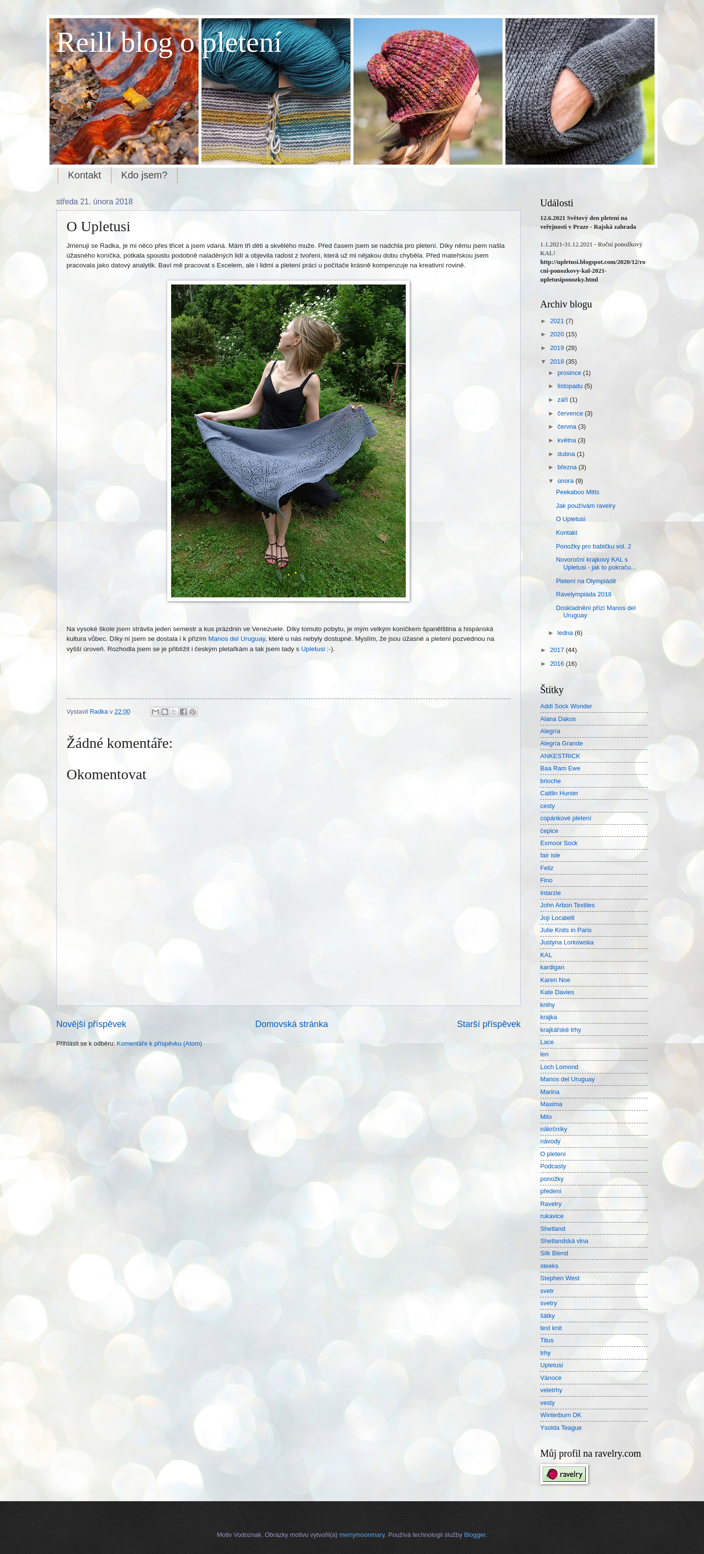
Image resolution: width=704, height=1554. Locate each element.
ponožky (552, 1178)
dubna (566, 454)
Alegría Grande (561, 743)
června (567, 426)
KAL (546, 955)
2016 (558, 663)
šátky (547, 1315)
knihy (547, 1004)
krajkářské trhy (560, 1029)
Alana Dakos (558, 718)
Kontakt (84, 175)
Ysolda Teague (561, 1427)
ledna (565, 632)
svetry (548, 1303)
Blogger (474, 1534)
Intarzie (550, 893)
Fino (546, 880)
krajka (548, 1017)
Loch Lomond (559, 1067)
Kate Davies (557, 992)
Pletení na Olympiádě (586, 581)
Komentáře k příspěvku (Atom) (159, 1043)
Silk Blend (554, 1253)
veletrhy (551, 1390)
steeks (549, 1265)
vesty (547, 1402)
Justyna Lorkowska (567, 942)
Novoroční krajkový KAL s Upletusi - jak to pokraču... (596, 563)
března (567, 467)
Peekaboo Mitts (577, 492)
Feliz (546, 868)
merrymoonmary (362, 1534)
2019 (558, 347)
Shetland (552, 1228)
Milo (546, 1116)
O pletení (553, 1154)
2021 (558, 321)
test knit (551, 1328)
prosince (570, 372)
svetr (547, 1290)
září (563, 399)
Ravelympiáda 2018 (584, 594)
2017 (558, 650)
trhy (545, 1353)
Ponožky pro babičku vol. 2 (593, 546)
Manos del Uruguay (236, 638)
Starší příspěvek (489, 1024)
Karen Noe (555, 980)
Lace (547, 1042)
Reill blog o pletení (169, 42)
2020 (558, 334)
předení (551, 1191)
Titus (546, 1340)
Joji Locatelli (557, 917)
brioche (550, 781)
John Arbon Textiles (567, 905)
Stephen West (560, 1278)
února (566, 480)
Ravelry (551, 1203)
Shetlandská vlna (564, 1241)
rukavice (552, 1216)
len (544, 1054)
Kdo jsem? (144, 175)
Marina (549, 1091)
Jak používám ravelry (586, 505)
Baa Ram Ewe (560, 768)
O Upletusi (570, 519)
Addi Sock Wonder (566, 706)
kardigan (552, 967)
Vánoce (551, 1377)
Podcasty (553, 1166)
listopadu (570, 386)
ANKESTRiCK (560, 756)
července (571, 413)
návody (550, 1141)
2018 (558, 361)
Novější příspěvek (91, 1024)
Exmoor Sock (559, 843)
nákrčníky (553, 1129)
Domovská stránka (291, 1024)
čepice (549, 830)
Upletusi (313, 649)
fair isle (550, 855)
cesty (547, 806)
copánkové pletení (566, 818)
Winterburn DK (560, 1415)
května (567, 440)
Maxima (551, 1104)
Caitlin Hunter (559, 793)
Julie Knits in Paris (566, 930)
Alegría (550, 731)
